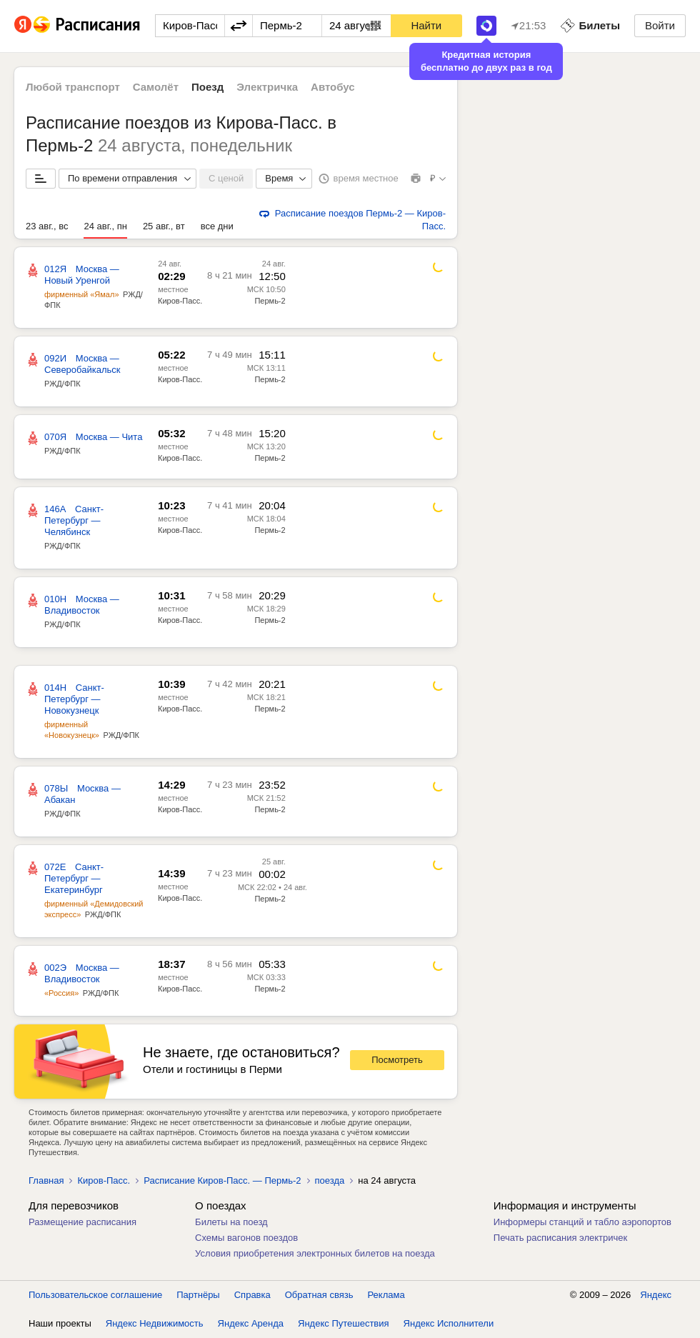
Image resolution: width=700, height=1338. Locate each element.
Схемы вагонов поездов (246, 1237)
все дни (217, 226)
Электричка (267, 87)
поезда (330, 1180)
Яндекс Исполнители (449, 1323)
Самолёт (156, 87)
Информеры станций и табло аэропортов (582, 1222)
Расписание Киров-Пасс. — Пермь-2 (222, 1180)
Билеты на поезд (231, 1222)
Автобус (333, 87)
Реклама (386, 1294)
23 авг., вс (47, 226)
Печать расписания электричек (560, 1237)
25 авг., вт (164, 226)
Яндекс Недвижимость (155, 1323)
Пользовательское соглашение (95, 1294)
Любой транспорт (73, 87)
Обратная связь (319, 1294)
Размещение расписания (82, 1222)
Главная (46, 1180)
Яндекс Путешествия (343, 1323)
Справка (252, 1294)
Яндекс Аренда (251, 1323)
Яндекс (655, 1294)
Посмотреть (397, 1059)
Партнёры (197, 1294)
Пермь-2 (269, 300)
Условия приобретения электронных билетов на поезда (315, 1253)
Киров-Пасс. (180, 300)
